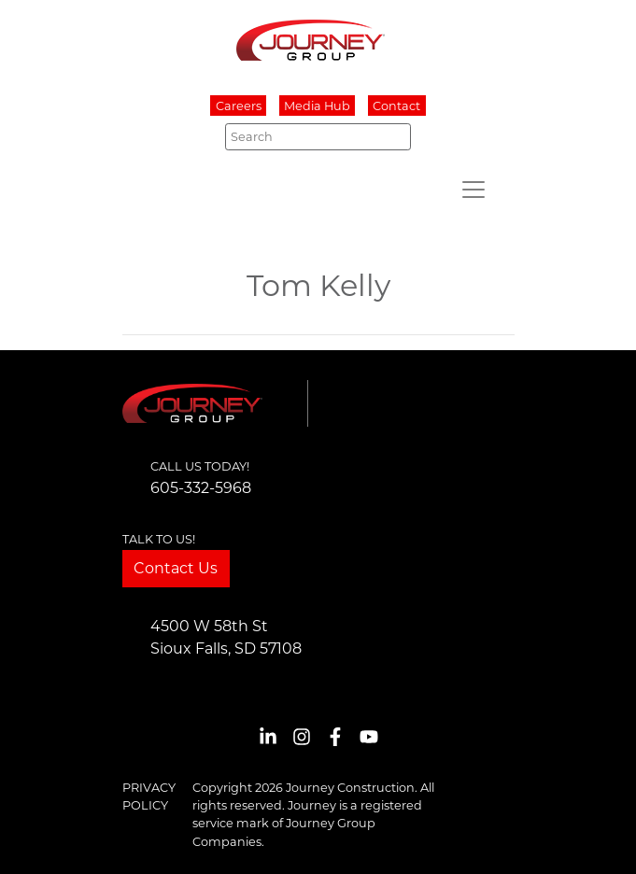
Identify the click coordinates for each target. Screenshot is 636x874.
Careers (238, 106)
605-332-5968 (200, 488)
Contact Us (176, 568)
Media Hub (317, 106)
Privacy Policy (149, 796)
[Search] (318, 136)
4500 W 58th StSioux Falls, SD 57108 (226, 637)
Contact (396, 106)
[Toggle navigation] (473, 189)
